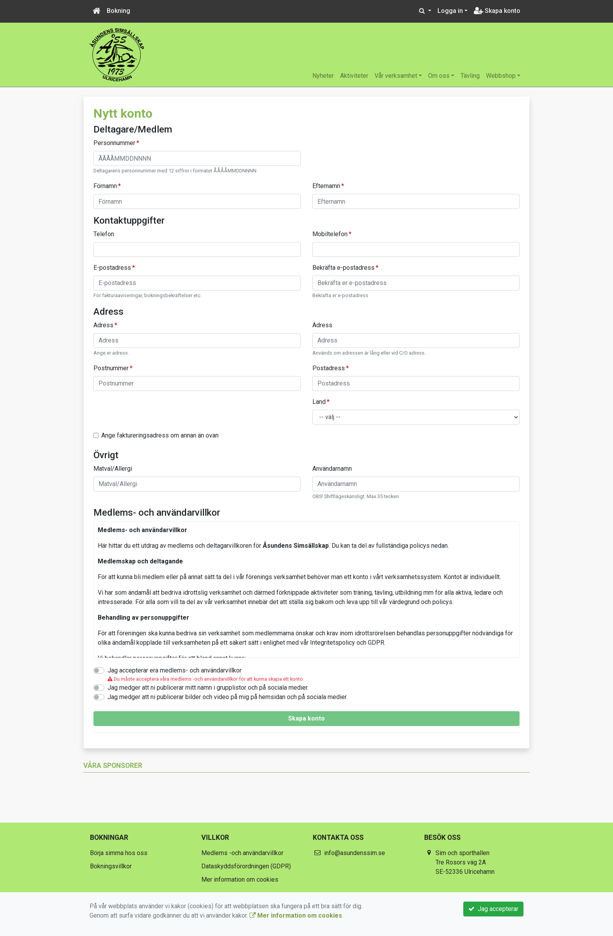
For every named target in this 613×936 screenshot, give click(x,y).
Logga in (450, 10)
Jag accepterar (493, 909)
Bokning (118, 10)
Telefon (103, 234)
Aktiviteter (354, 75)
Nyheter (323, 75)
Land (319, 401)
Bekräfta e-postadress (343, 267)
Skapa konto (497, 10)
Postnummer (111, 368)
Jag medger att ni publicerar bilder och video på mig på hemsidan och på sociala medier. (228, 697)
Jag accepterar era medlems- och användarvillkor (175, 670)
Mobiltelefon (330, 234)
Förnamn (105, 186)
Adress (103, 325)
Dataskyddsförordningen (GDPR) (246, 866)
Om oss (439, 75)
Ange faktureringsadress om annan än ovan (160, 435)
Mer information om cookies (239, 879)
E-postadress (112, 267)
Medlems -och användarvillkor (242, 853)
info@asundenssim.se (354, 853)
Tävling (470, 75)
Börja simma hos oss (118, 853)
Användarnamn (332, 468)
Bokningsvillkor (111, 866)
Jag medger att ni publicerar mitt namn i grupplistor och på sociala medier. (208, 687)
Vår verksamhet (396, 75)
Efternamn (326, 186)
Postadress (328, 368)
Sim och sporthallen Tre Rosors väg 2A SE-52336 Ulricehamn (465, 862)
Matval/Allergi (112, 468)
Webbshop (501, 75)
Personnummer (114, 143)
